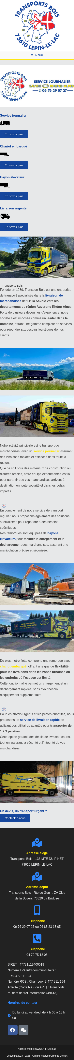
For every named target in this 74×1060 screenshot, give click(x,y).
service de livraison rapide (40, 720)
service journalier (46, 451)
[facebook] (13, 1030)
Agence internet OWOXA (31, 1049)
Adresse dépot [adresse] (37, 887)
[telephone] (37, 910)
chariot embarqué (13, 666)
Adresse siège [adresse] (37, 853)
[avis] (23, 1030)
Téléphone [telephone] (37, 921)
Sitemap (51, 1049)
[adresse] (37, 842)
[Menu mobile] (37, 55)
